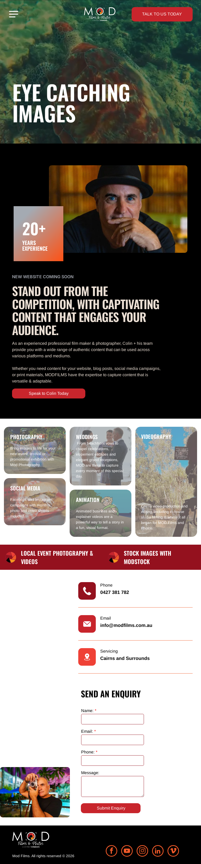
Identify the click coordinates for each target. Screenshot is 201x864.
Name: (87, 710)
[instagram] (142, 851)
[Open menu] (13, 14)
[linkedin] (158, 851)
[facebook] (111, 851)
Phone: (87, 752)
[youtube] (127, 851)
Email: (87, 731)
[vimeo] (173, 851)
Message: (90, 772)
